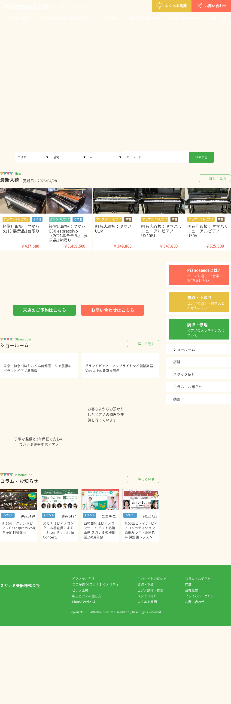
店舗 (191, 662)
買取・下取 (218, 18)
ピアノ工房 (109, 18)
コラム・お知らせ (201, 656)
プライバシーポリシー (204, 674)
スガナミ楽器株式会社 (20, 664)
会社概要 (194, 668)
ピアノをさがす (17, 18)
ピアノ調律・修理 (154, 668)
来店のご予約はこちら (44, 310)
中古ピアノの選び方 (142, 18)
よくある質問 (147, 5)
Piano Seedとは (87, 679)
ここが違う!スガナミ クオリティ (65, 18)
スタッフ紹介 (150, 674)
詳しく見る (217, 178)
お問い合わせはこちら (112, 310)
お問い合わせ (187, 5)
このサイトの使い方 (184, 18)
